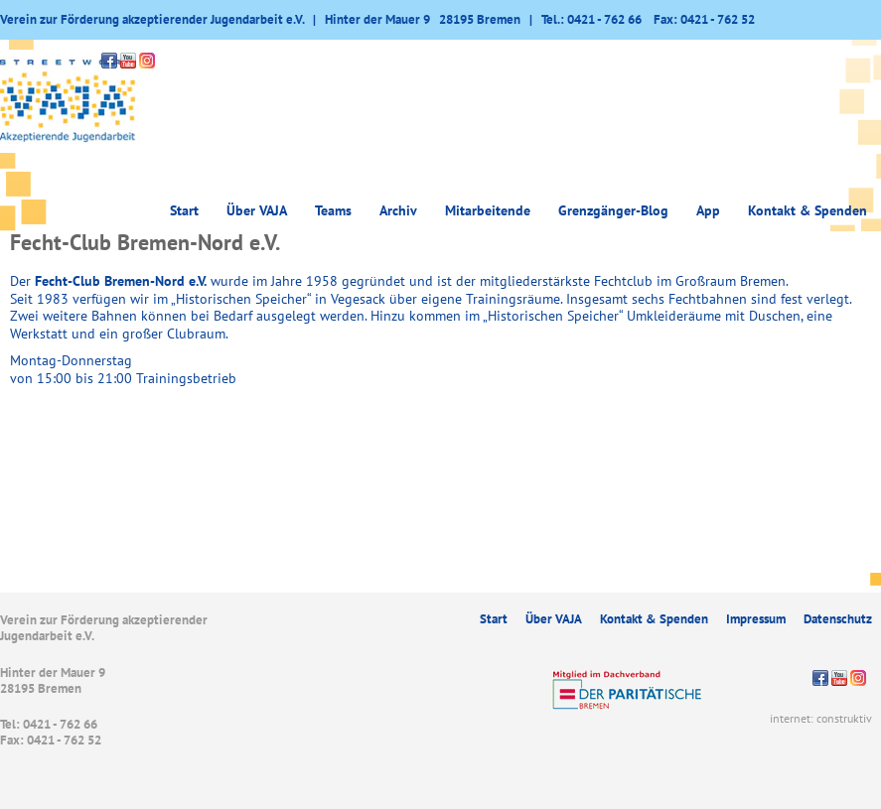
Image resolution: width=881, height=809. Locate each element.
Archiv (398, 210)
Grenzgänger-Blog (613, 210)
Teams (333, 210)
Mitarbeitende (487, 210)
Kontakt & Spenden (807, 210)
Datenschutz (838, 618)
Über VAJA (256, 210)
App (708, 210)
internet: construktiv (821, 718)
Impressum (756, 618)
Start (184, 210)
